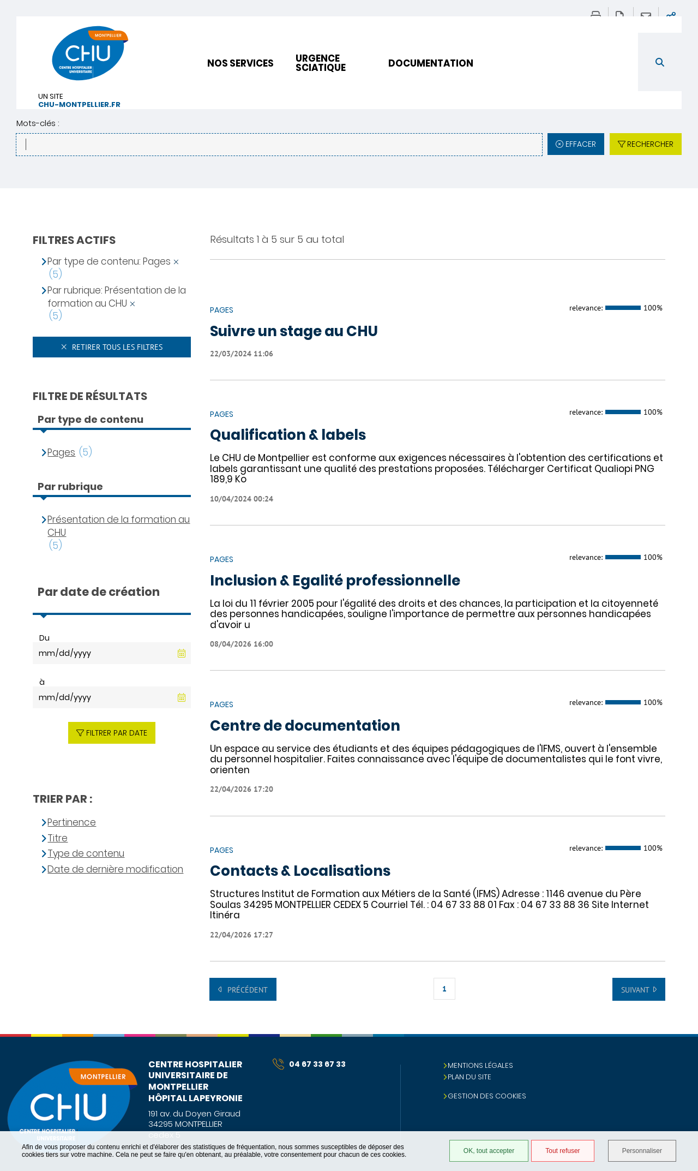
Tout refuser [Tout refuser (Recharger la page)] (562, 1151)
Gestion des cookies (487, 1096)
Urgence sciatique (321, 63)
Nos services (240, 63)
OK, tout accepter (489, 1151)
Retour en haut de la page (679, 1055)
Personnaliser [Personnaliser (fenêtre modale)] (642, 1151)
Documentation (430, 63)
